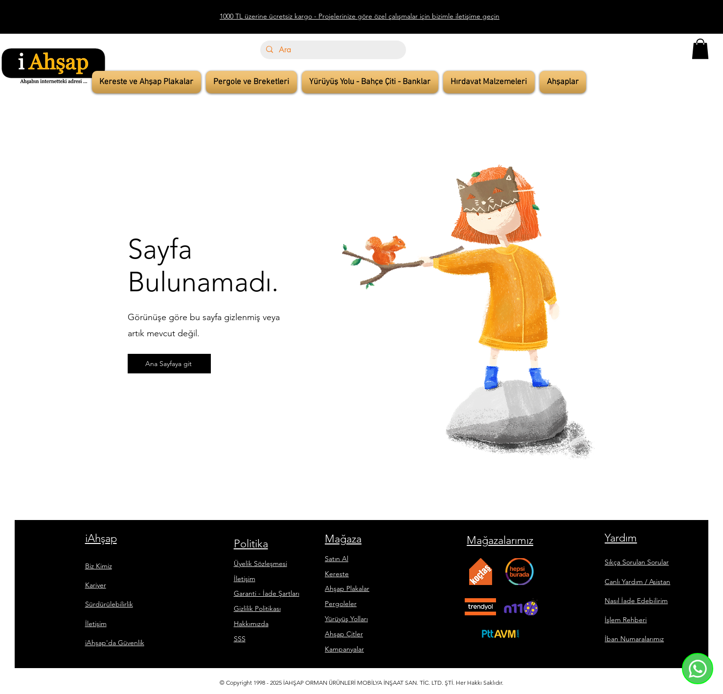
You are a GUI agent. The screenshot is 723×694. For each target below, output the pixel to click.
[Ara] (332, 50)
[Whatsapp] (697, 668)
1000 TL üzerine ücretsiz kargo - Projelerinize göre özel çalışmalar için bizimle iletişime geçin (359, 16)
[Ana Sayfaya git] (169, 363)
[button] (700, 49)
